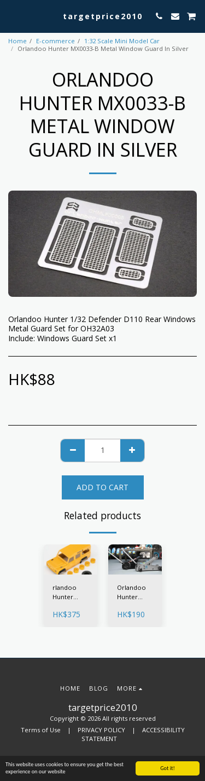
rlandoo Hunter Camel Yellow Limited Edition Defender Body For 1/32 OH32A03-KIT (66, 592)
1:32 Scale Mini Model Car (122, 41)
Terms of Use (41, 730)
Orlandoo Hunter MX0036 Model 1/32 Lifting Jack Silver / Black (133, 592)
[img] (70, 559)
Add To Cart (102, 487)
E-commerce (55, 41)
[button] (12, 15)
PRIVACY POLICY (101, 730)
